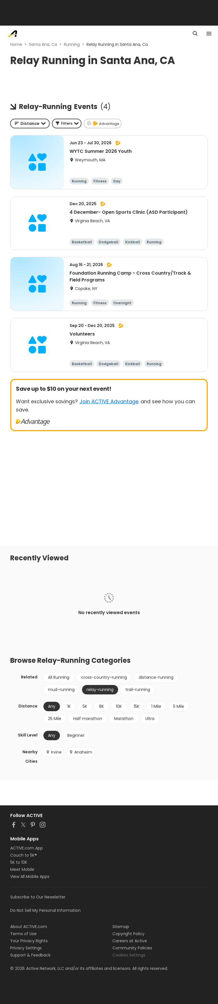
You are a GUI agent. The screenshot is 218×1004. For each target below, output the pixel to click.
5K (85, 706)
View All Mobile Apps (29, 876)
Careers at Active (129, 941)
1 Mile (156, 706)
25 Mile (54, 718)
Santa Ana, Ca (43, 44)
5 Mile (178, 706)
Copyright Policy (128, 934)
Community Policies (132, 948)
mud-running (61, 689)
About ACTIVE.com (28, 926)
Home (16, 44)
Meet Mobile (22, 869)
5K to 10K (18, 862)
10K (119, 706)
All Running (58, 677)
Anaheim (80, 752)
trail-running (137, 689)
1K (69, 706)
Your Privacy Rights (29, 941)
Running (72, 44)
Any (51, 706)
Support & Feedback (30, 955)
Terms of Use (23, 934)
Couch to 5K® (23, 855)
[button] (66, 123)
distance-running (156, 677)
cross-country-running (104, 677)
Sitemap (120, 926)
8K (101, 706)
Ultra (149, 718)
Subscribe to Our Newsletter (38, 897)
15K (136, 706)
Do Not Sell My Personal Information (45, 910)
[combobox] (30, 123)
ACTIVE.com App (26, 848)
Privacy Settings (26, 948)
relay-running (100, 689)
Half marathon (87, 718)
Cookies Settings (128, 955)
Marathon (123, 718)
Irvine (54, 752)
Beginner (76, 735)
